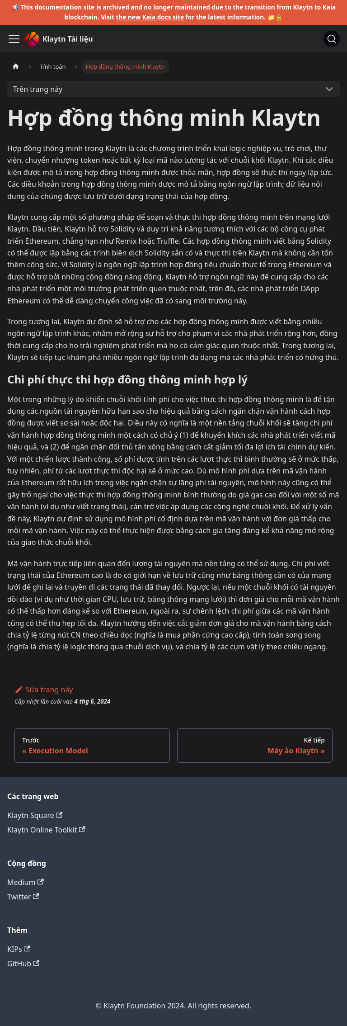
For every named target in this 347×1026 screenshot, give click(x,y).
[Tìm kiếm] (332, 39)
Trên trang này (37, 89)
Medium (25, 882)
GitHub (23, 964)
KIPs (18, 949)
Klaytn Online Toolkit (46, 830)
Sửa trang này (43, 690)
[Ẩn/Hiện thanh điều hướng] (14, 39)
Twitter (23, 897)
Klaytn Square (34, 815)
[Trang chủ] (15, 67)
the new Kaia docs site (150, 17)
